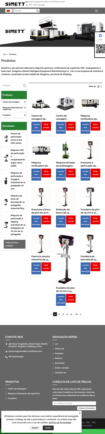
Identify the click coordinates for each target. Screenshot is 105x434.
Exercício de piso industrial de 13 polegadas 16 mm (41, 259)
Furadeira (7, 115)
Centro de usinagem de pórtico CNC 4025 (40, 118)
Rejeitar (35, 428)
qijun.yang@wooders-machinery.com (47, 1)
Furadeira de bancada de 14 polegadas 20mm (90, 259)
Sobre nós (59, 349)
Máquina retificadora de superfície (13, 108)
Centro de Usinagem (11, 102)
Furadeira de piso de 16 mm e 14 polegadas (65, 291)
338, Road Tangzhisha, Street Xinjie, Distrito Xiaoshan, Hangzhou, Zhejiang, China (28, 345)
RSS (88, 422)
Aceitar (48, 428)
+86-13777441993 (37, 5)
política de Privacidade (60, 422)
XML (94, 422)
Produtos (13, 54)
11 (77, 314)
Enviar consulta (46, 126)
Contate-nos (14, 336)
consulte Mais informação (36, 128)
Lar (4, 54)
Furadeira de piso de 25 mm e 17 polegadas (90, 212)
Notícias (58, 358)
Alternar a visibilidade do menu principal (96, 10)
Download (59, 363)
